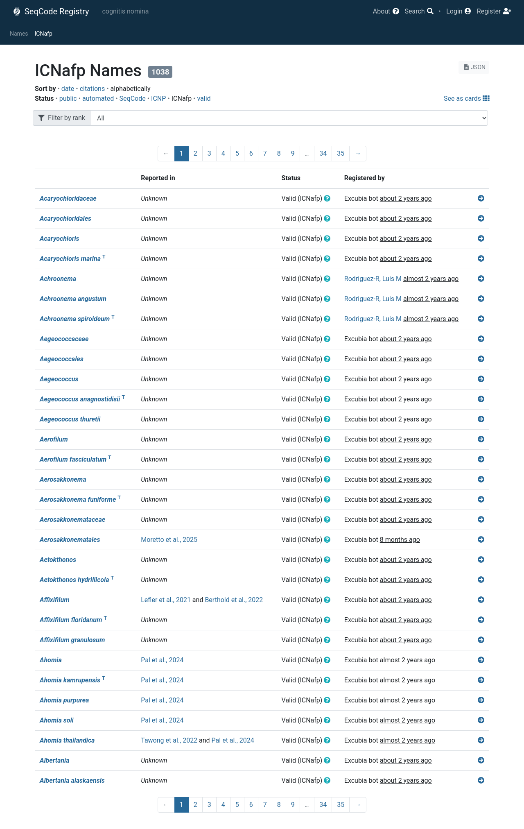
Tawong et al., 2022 (169, 740)
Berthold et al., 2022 (234, 600)
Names (19, 33)
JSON (474, 67)
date (67, 89)
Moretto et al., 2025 (169, 540)
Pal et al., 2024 (162, 660)
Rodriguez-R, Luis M (373, 279)
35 (340, 153)
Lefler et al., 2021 (166, 600)
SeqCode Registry (51, 11)
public (68, 98)
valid (203, 98)
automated (98, 98)
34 (323, 153)
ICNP (158, 98)
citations (92, 89)
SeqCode (133, 98)
